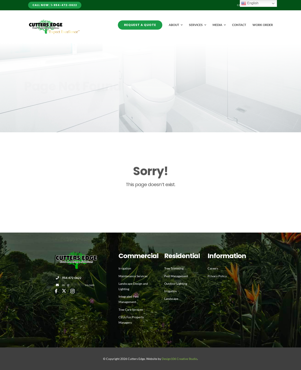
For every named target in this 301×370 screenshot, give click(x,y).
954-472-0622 (71, 278)
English (249, 3)
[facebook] (56, 291)
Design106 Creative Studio (179, 359)
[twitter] (64, 291)
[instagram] (72, 291)
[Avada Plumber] (54, 20)
